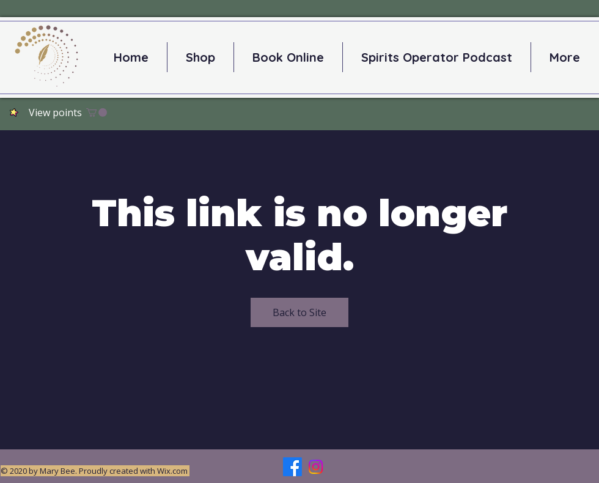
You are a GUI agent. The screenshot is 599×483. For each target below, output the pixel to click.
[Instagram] (315, 466)
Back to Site (299, 312)
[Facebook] (292, 466)
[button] (96, 112)
